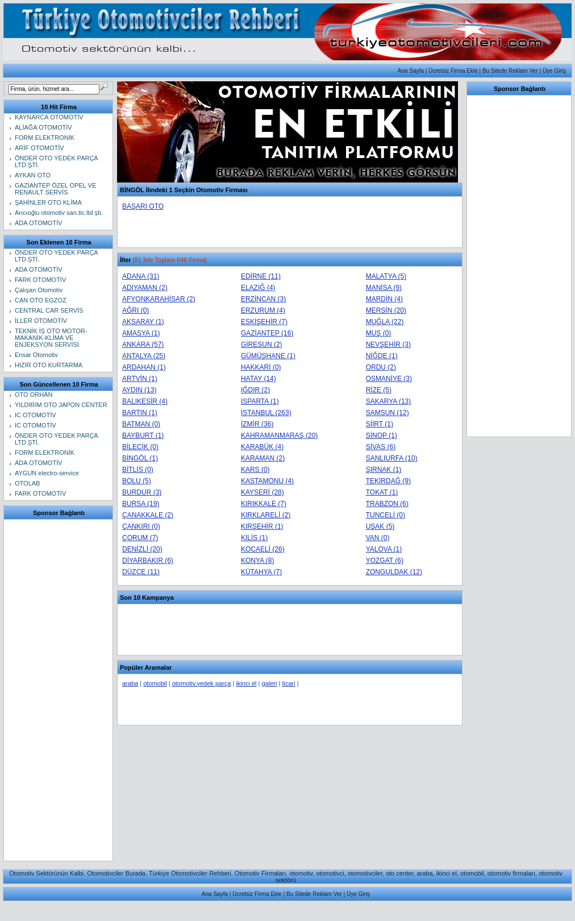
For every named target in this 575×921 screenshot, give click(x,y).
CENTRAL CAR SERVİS (49, 310)
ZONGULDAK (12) (394, 572)
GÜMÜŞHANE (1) (268, 356)
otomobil (155, 683)
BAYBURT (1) (143, 435)
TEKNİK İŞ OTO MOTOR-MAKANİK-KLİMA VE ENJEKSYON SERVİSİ (51, 337)
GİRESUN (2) (261, 345)
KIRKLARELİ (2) (265, 515)
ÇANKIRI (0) (141, 526)
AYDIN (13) (139, 390)
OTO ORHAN (33, 394)
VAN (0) (378, 538)
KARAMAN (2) (263, 458)
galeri (269, 683)
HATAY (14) (258, 379)
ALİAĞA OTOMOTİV (43, 127)
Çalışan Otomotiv (39, 290)
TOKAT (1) (382, 492)
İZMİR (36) (257, 424)
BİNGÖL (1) (140, 458)
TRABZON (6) (387, 504)
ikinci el (246, 683)
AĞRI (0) (135, 310)
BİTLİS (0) (137, 470)
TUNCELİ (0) (385, 515)
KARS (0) (255, 470)
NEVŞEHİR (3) (388, 345)
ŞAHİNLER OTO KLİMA (48, 202)
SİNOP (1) (381, 435)
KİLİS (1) (254, 538)
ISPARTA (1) (260, 401)
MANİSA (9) (384, 288)
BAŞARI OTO (143, 206)
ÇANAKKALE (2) (147, 515)
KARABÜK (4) (262, 447)
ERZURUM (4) (263, 310)
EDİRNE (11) (261, 276)
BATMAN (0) (141, 424)
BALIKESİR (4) (145, 401)
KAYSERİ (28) (262, 492)
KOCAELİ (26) (263, 549)
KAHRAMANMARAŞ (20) (279, 435)
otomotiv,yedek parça (201, 683)
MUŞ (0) (378, 333)
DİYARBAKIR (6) (147, 561)
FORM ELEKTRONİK (44, 137)
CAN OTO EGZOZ (40, 300)
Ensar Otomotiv (36, 354)
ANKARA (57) (143, 345)
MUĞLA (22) (385, 322)
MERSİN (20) (386, 310)
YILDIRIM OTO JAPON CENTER (61, 404)
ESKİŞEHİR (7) (264, 322)
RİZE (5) (378, 390)
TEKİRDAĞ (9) (388, 481)
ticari (288, 683)
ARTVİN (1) (139, 379)
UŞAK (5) (380, 526)
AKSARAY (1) (143, 322)
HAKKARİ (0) (261, 367)
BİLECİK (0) (140, 447)
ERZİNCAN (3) (263, 299)
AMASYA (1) (141, 333)
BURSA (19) (140, 504)
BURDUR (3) (141, 492)
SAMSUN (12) (387, 413)
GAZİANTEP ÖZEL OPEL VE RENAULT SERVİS (55, 189)
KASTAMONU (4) (267, 481)
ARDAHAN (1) (144, 367)
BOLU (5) (136, 481)
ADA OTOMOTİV (39, 222)
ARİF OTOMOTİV (39, 147)
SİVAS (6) (380, 447)
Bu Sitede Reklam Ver (510, 71)
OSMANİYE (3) (389, 379)
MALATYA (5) (386, 276)
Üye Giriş (554, 71)
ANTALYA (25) (143, 356)
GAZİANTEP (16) (267, 333)
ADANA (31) (140, 276)
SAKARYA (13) (388, 401)
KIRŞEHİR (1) (262, 526)
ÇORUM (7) (140, 538)
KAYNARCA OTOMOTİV (49, 117)
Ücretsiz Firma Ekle (453, 71)
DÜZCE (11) (141, 572)
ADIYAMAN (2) (145, 288)
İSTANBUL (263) (266, 413)
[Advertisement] (59, 690)
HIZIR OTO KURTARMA (48, 365)
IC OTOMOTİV (35, 415)
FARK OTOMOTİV (40, 279)
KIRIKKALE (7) (263, 504)
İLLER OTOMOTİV (41, 320)
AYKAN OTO (33, 175)
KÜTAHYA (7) (261, 572)
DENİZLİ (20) (142, 549)
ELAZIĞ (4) (258, 288)
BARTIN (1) (139, 413)
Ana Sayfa (411, 71)
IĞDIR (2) (255, 390)
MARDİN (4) (384, 299)
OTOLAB (27, 483)
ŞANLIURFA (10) (392, 458)
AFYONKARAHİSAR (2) (158, 299)
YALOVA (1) (384, 549)
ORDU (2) (381, 367)
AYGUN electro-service (47, 473)
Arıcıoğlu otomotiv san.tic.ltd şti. (59, 212)
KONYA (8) (257, 561)
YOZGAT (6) (384, 561)
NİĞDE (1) (382, 356)
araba (130, 683)
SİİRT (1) (379, 424)
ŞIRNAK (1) (384, 470)
